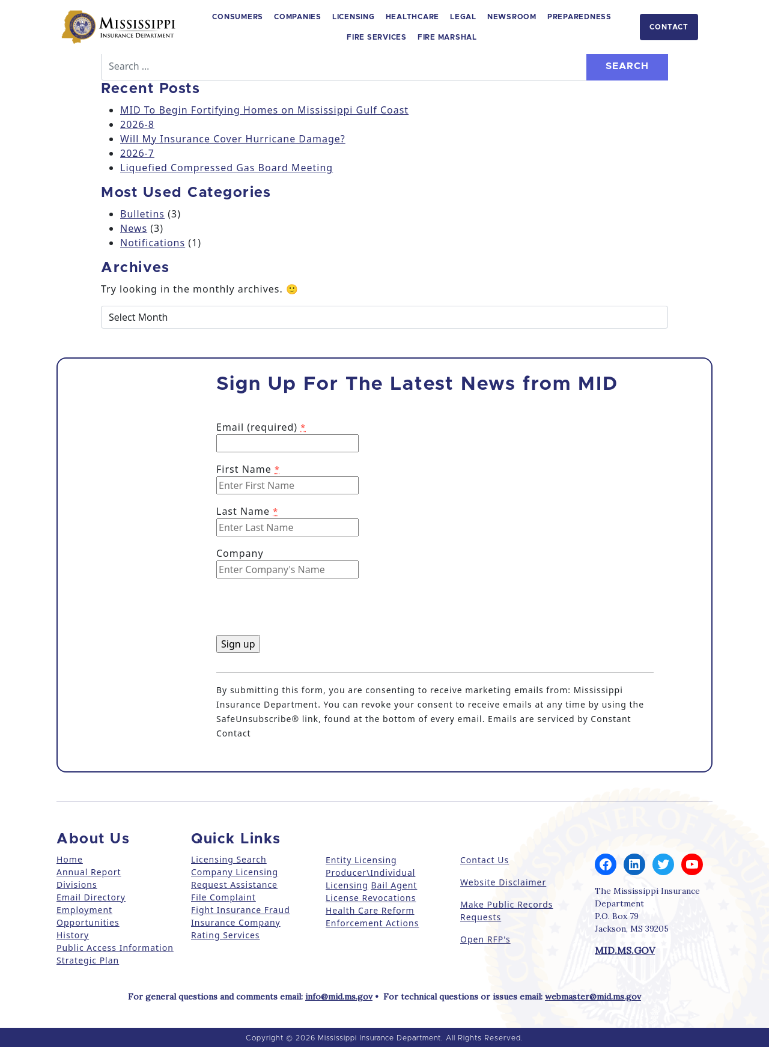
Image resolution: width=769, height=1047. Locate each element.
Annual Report (88, 872)
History (72, 935)
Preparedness (579, 16)
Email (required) (261, 427)
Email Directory (91, 897)
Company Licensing (234, 872)
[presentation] (307, 611)
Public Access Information (115, 947)
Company (240, 553)
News (133, 228)
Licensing (353, 16)
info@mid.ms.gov (338, 996)
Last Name (247, 511)
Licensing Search (229, 859)
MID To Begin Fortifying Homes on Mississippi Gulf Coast (264, 110)
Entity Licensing (361, 860)
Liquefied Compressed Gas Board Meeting (226, 167)
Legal (463, 16)
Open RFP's (485, 939)
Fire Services (377, 37)
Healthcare (413, 16)
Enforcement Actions (372, 923)
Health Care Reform (370, 910)
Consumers (237, 16)
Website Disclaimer (503, 882)
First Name (248, 469)
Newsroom (511, 16)
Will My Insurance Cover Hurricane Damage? (232, 138)
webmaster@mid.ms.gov (593, 996)
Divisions (76, 884)
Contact (668, 27)
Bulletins (142, 213)
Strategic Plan (87, 960)
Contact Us (484, 860)
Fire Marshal (447, 37)
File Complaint (223, 897)
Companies (297, 16)
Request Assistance (234, 884)
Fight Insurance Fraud (240, 909)
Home (69, 859)
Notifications (152, 242)
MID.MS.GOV (625, 950)
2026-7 (137, 153)
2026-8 (137, 124)
